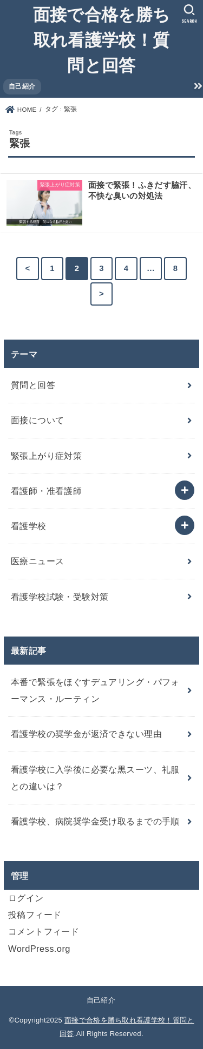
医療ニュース (37, 561)
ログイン (26, 898)
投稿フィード (34, 914)
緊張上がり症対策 (46, 456)
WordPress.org (39, 948)
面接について (37, 420)
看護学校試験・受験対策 (60, 596)
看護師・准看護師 (46, 491)
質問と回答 (33, 385)
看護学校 (29, 526)
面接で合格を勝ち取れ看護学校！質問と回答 (101, 39)
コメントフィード (43, 931)
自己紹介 (22, 86)
